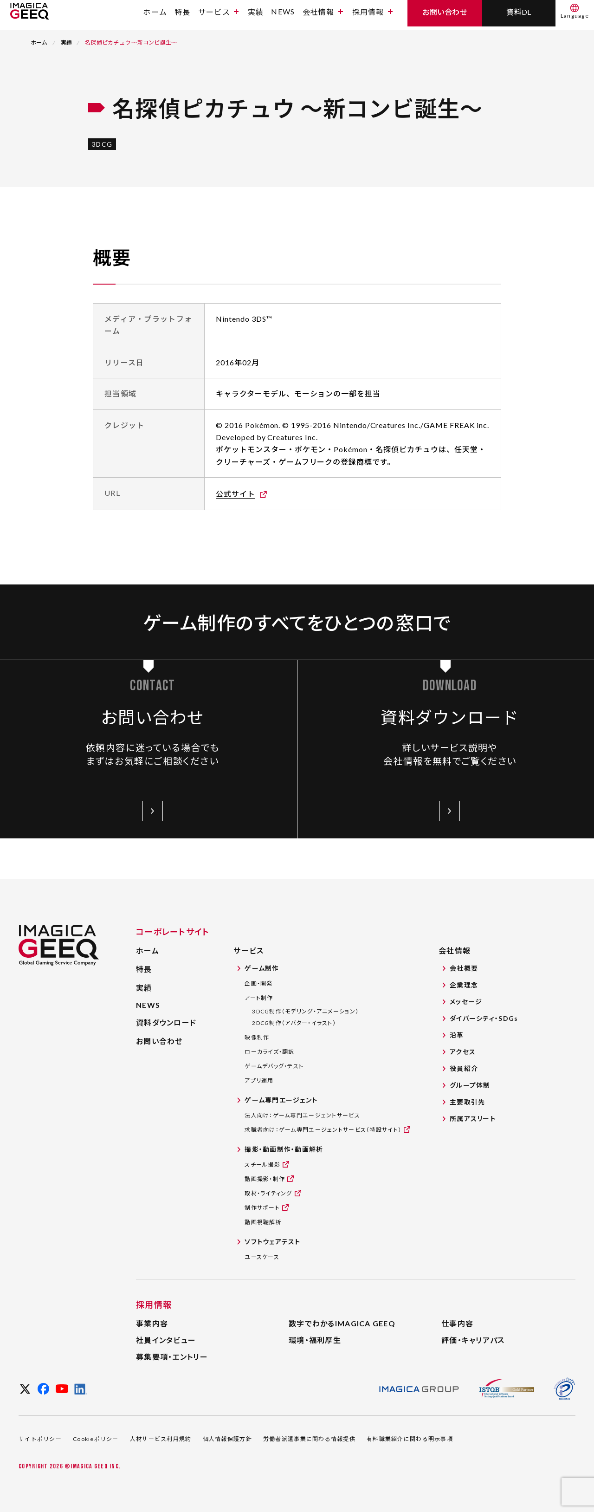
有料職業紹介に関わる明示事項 (410, 1438)
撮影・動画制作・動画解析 (284, 1149)
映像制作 (257, 1037)
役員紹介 (464, 1068)
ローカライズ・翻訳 (270, 1051)
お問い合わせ (159, 1041)
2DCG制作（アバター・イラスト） (294, 1022)
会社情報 (323, 15)
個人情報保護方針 (227, 1438)
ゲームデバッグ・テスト (274, 1066)
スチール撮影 (262, 1164)
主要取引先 (467, 1102)
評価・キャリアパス (473, 1340)
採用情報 (372, 15)
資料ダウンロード (166, 1022)
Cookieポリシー (96, 1438)
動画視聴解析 (263, 1222)
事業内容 (152, 1323)
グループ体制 (470, 1085)
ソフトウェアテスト (273, 1242)
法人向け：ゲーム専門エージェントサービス (302, 1115)
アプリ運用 (259, 1080)
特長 (182, 15)
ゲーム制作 (262, 968)
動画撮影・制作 (265, 1178)
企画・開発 (258, 983)
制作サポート (262, 1207)
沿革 (457, 1035)
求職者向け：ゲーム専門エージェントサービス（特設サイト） (323, 1129)
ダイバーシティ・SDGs (484, 1018)
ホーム (155, 15)
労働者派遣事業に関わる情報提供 (309, 1438)
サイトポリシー (40, 1438)
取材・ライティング (268, 1193)
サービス (218, 15)
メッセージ (466, 1002)
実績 (256, 15)
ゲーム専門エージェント (281, 1100)
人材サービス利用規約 (161, 1438)
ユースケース (262, 1256)
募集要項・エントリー (172, 1356)
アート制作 (259, 997)
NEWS (283, 15)
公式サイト (235, 493)
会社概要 (464, 968)
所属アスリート (473, 1119)
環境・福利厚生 (315, 1340)
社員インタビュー (166, 1340)
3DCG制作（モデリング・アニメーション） (305, 1011)
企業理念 (464, 985)
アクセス (463, 1052)
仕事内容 (457, 1323)
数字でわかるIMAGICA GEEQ (342, 1323)
